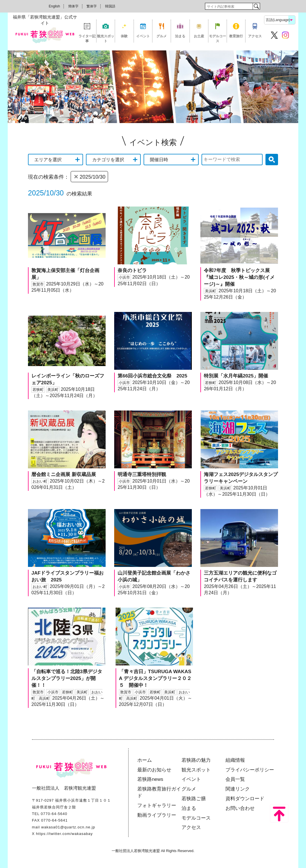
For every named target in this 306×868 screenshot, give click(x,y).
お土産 (199, 36)
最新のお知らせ (154, 770)
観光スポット (105, 38)
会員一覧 (235, 779)
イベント (143, 36)
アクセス (255, 36)
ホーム (144, 760)
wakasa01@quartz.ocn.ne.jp (68, 827)
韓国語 (110, 6)
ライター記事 (87, 38)
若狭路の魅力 (196, 760)
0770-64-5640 (54, 814)
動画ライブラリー (156, 815)
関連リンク (238, 789)
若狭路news (150, 779)
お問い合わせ (240, 808)
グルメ (161, 36)
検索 (256, 6)
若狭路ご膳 (194, 798)
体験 (124, 36)
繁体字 (91, 6)
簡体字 (73, 6)
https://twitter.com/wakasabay (64, 834)
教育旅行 (236, 36)
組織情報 (235, 760)
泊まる (180, 36)
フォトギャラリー (156, 805)
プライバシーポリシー (250, 770)
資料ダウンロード (245, 798)
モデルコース (217, 38)
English (54, 6)
